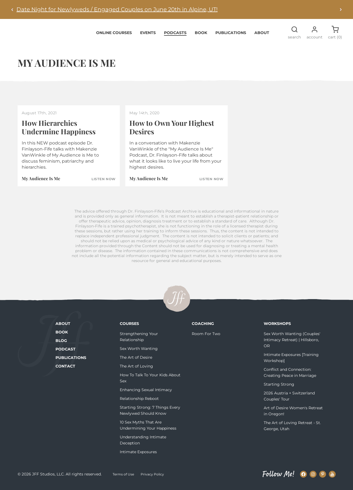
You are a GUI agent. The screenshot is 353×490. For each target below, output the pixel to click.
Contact (65, 369)
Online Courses (114, 35)
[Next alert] (341, 9)
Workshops (277, 326)
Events (148, 35)
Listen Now (103, 182)
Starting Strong (279, 387)
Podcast (65, 352)
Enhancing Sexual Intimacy (146, 393)
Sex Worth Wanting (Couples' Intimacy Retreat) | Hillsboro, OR (292, 343)
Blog (61, 343)
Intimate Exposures (138, 455)
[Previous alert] (12, 9)
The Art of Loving (136, 369)
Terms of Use (123, 477)
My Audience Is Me (41, 182)
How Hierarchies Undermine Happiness (59, 130)
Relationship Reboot (139, 401)
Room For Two (206, 337)
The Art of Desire (136, 360)
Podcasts (175, 35)
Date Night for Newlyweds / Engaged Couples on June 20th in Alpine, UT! (117, 9)
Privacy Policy (152, 477)
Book (201, 35)
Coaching (203, 326)
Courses (129, 326)
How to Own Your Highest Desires (171, 130)
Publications (230, 35)
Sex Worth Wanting (139, 351)
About (261, 35)
